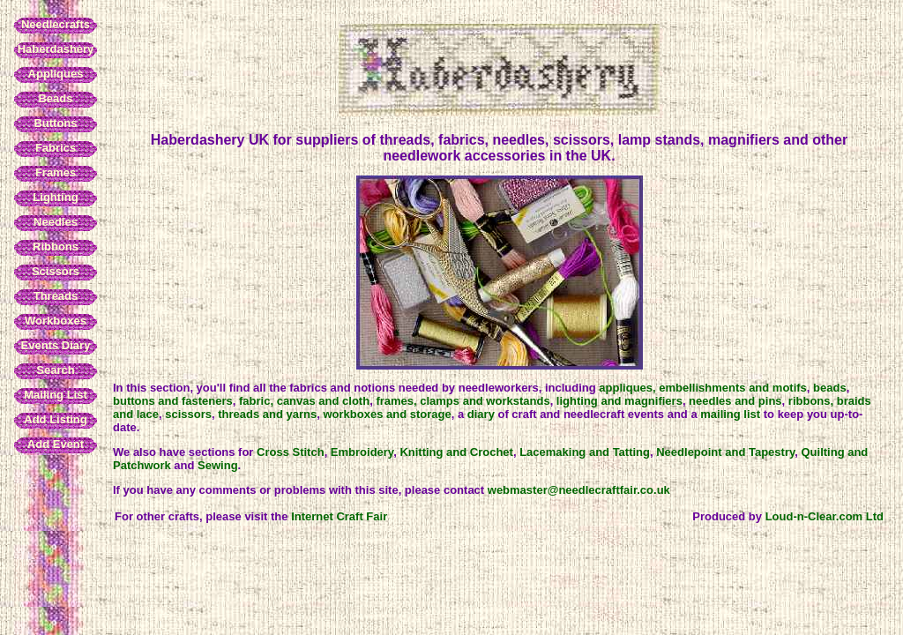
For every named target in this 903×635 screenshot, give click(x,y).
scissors (188, 414)
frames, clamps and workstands (462, 400)
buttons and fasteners (173, 400)
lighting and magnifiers (619, 400)
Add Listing (55, 419)
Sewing (218, 465)
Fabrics (55, 147)
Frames (55, 172)
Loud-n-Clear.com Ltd (824, 516)
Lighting (55, 197)
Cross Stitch (291, 452)
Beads (55, 98)
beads (830, 387)
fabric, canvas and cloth (304, 400)
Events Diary (56, 345)
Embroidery (362, 452)
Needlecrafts (55, 24)
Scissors (55, 271)
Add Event (55, 444)
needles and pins (735, 400)
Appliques (56, 73)
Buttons (55, 123)
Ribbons (55, 246)
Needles (56, 221)
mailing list (730, 414)
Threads (56, 296)
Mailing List (55, 394)
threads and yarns (267, 414)
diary (481, 414)
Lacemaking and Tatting (584, 452)
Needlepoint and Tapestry (725, 452)
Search (55, 370)
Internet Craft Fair (339, 516)
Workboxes (55, 320)
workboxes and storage (388, 414)
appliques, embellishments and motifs (703, 387)
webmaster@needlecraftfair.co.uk (579, 490)
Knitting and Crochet (456, 452)
